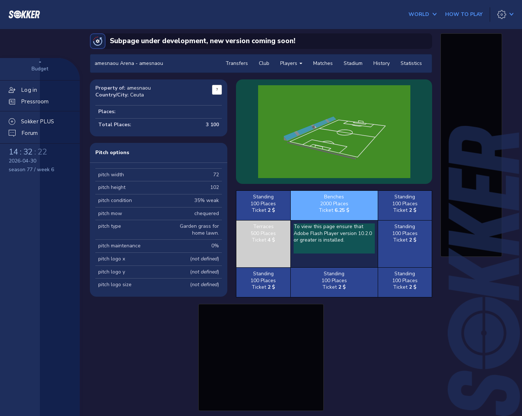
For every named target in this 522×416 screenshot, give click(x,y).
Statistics (411, 63)
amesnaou (139, 88)
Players (291, 63)
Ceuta (137, 94)
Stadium (353, 63)
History (381, 63)
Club (264, 63)
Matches (323, 63)
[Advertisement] (261, 356)
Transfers (236, 63)
